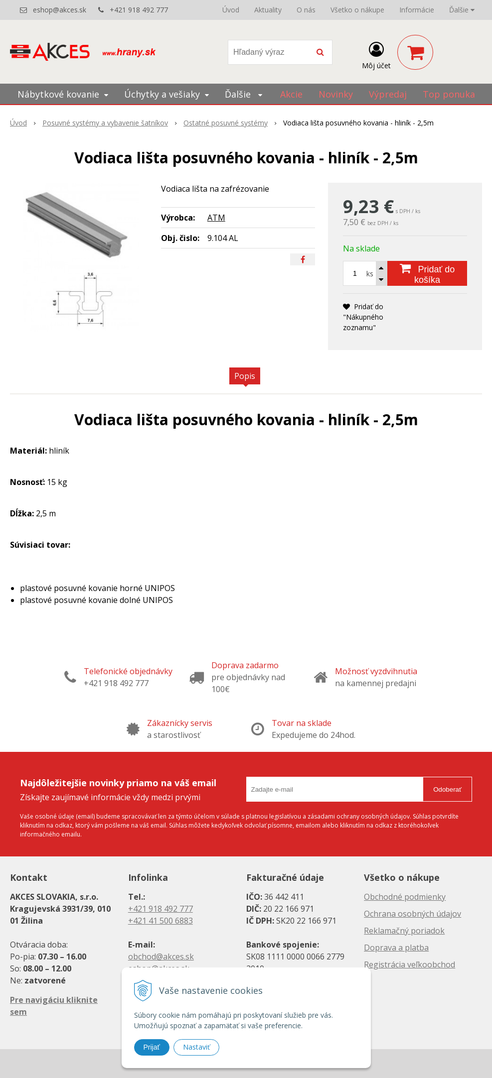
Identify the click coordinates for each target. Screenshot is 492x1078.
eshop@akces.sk (59, 9)
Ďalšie (462, 9)
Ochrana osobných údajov (412, 913)
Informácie (416, 9)
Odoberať (447, 789)
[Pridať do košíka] (427, 273)
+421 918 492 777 (139, 9)
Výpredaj (388, 94)
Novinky (336, 94)
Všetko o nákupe (357, 9)
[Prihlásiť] (376, 54)
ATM (216, 217)
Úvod (230, 9)
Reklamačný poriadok (404, 930)
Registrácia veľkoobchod (409, 964)
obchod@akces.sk (161, 956)
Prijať (152, 1047)
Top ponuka (449, 94)
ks (369, 273)
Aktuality (268, 9)
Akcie (291, 94)
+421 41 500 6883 (160, 920)
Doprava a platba (396, 947)
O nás (306, 9)
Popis (244, 375)
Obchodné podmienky (405, 896)
